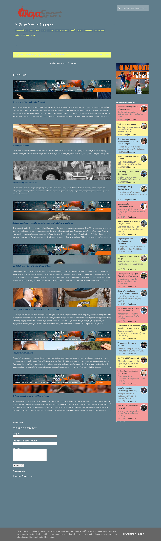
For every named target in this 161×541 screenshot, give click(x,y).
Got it (141, 534)
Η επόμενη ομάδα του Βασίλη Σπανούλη (29, 102)
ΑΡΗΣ (80, 30)
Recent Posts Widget (121, 421)
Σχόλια (50, 30)
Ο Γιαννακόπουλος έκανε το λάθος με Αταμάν (31, 396)
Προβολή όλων (103, 55)
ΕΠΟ (43, 30)
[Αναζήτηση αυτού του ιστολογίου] (135, 8)
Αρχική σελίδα (21, 45)
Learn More (129, 534)
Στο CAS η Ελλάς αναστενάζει (129, 358)
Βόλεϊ (73, 30)
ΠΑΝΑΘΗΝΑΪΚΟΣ (21, 30)
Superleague (74, 45)
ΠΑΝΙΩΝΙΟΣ (88, 30)
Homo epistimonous (21, 145)
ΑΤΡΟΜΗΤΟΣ (99, 30)
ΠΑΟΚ (31, 30)
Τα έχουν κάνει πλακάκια (23, 353)
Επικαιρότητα (38, 45)
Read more (132, 120)
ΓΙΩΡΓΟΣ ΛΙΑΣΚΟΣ (62, 30)
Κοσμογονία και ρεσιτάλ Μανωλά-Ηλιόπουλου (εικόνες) (36, 309)
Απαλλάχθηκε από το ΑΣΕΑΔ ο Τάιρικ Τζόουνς (32, 266)
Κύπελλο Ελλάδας (94, 45)
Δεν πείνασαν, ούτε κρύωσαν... (25, 183)
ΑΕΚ (37, 30)
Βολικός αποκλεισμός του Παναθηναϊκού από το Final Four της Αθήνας (43, 223)
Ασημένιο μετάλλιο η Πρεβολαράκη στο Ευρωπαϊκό (125, 241)
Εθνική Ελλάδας (57, 45)
